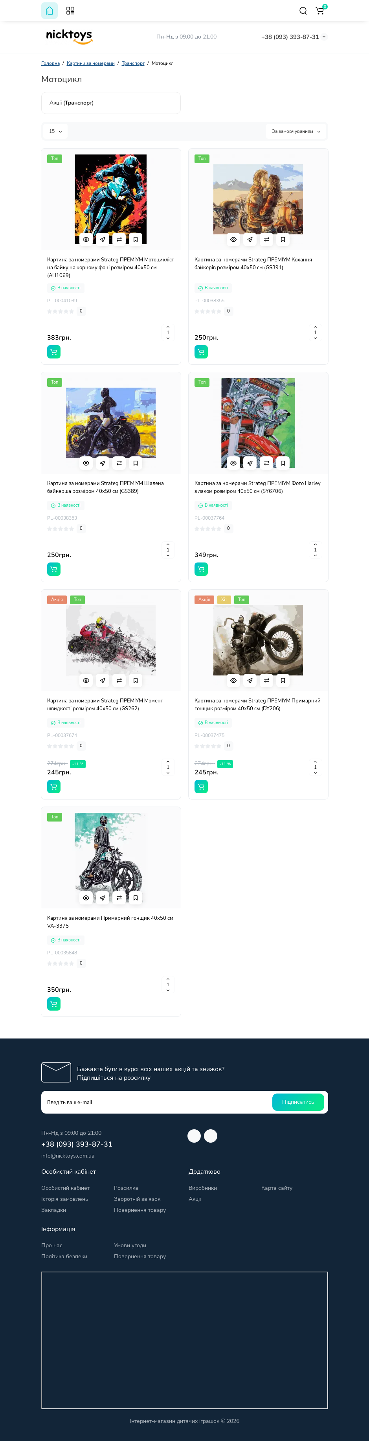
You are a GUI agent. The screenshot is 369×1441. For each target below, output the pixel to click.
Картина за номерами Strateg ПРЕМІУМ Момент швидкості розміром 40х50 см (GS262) (105, 704)
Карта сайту (276, 1188)
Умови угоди (130, 1245)
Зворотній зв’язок (137, 1199)
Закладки (53, 1210)
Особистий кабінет (65, 1188)
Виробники (203, 1188)
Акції (195, 1199)
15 (55, 131)
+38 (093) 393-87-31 (290, 37)
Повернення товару (140, 1210)
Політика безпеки (64, 1256)
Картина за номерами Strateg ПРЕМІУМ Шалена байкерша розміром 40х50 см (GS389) (105, 487)
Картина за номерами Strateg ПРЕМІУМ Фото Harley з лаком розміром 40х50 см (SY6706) (258, 487)
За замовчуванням (296, 131)
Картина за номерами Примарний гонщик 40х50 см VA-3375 (110, 922)
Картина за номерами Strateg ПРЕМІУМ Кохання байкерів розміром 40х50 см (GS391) (253, 263)
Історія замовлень (64, 1199)
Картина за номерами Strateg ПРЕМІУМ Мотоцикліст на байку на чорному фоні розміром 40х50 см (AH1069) (110, 267)
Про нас (51, 1245)
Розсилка (126, 1188)
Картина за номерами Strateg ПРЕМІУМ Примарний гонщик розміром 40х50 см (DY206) (258, 704)
